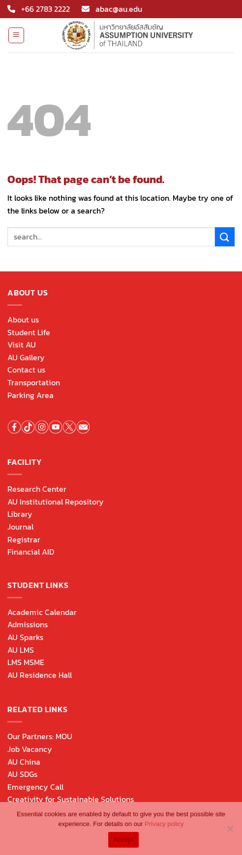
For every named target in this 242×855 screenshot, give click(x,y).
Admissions (27, 624)
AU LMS (20, 650)
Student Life (28, 332)
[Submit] (225, 236)
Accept (123, 839)
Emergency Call (35, 787)
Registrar (23, 539)
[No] (230, 831)
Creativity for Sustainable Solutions (70, 799)
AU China (23, 762)
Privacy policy (164, 824)
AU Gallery (26, 357)
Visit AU (21, 344)
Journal (20, 527)
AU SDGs (22, 774)
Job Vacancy (29, 749)
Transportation (33, 382)
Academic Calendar (42, 612)
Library (19, 514)
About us (23, 319)
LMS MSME (25, 662)
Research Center (36, 489)
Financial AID (30, 552)
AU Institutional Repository (55, 502)
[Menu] (16, 35)
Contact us (26, 369)
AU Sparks (25, 637)
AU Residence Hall (39, 675)
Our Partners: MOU (39, 736)
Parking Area (30, 395)
